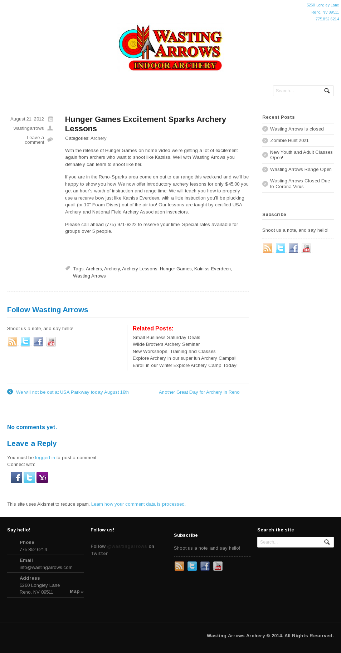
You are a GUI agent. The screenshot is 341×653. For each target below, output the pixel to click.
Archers (94, 268)
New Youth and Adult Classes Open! (301, 155)
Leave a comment (34, 140)
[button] (17, 479)
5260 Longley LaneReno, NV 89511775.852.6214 (323, 12)
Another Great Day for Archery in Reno (204, 392)
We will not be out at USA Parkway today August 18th (68, 392)
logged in (45, 457)
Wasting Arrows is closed (297, 129)
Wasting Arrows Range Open (301, 169)
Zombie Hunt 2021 (289, 140)
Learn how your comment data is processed (138, 504)
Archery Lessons (139, 268)
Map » (77, 591)
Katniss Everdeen (212, 268)
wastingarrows (29, 128)
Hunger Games (176, 268)
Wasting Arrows (89, 276)
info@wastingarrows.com (46, 567)
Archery (99, 138)
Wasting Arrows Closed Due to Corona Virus (300, 183)
